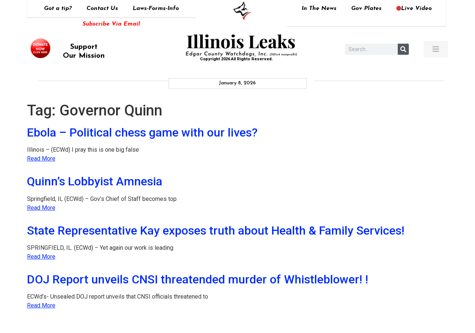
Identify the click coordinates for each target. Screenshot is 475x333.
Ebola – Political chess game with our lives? (142, 132)
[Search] (403, 49)
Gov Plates (366, 8)
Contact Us (102, 8)
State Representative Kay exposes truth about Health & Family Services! (215, 230)
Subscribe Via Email (111, 24)
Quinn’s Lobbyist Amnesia (94, 181)
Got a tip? (58, 8)
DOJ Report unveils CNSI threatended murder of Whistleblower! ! (197, 279)
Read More (41, 158)
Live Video (414, 8)
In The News (319, 8)
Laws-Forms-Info (156, 8)
